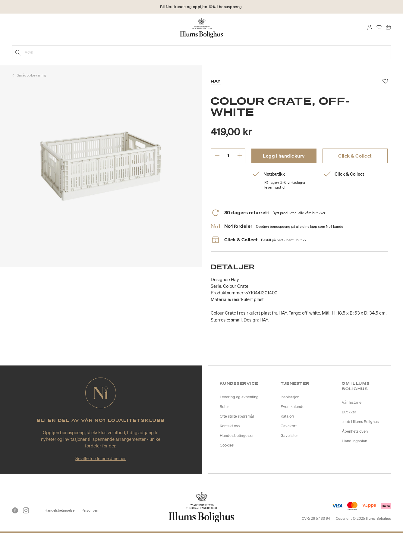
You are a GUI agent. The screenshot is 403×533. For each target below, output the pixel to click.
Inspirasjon (290, 397)
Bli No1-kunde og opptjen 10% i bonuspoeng (201, 6)
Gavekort (289, 425)
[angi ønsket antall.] (228, 155)
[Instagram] (26, 510)
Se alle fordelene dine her (100, 458)
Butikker (349, 412)
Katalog (287, 416)
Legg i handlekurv (284, 156)
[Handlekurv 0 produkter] (388, 27)
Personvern (90, 510)
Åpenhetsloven (355, 431)
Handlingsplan (354, 441)
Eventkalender (293, 406)
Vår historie (351, 402)
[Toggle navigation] (17, 27)
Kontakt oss (230, 425)
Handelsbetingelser (237, 435)
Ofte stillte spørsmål (237, 416)
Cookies (227, 445)
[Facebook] (15, 510)
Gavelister (289, 435)
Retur (224, 406)
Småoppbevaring (31, 75)
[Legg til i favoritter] (385, 81)
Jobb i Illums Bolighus (360, 421)
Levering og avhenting (239, 397)
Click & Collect (355, 156)
